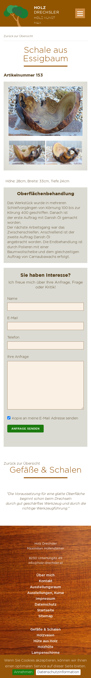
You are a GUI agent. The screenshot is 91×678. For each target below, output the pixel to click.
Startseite (45, 610)
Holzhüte (45, 647)
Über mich (45, 575)
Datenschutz (46, 604)
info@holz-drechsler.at (45, 563)
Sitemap (45, 616)
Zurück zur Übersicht (18, 36)
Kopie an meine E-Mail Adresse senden (45, 418)
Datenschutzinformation (58, 672)
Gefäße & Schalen (45, 629)
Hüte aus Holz (45, 641)
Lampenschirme (46, 653)
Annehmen (23, 672)
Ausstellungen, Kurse (45, 593)
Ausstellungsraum (45, 587)
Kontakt (45, 581)
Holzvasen (45, 635)
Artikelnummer (19, 75)
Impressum (45, 599)
